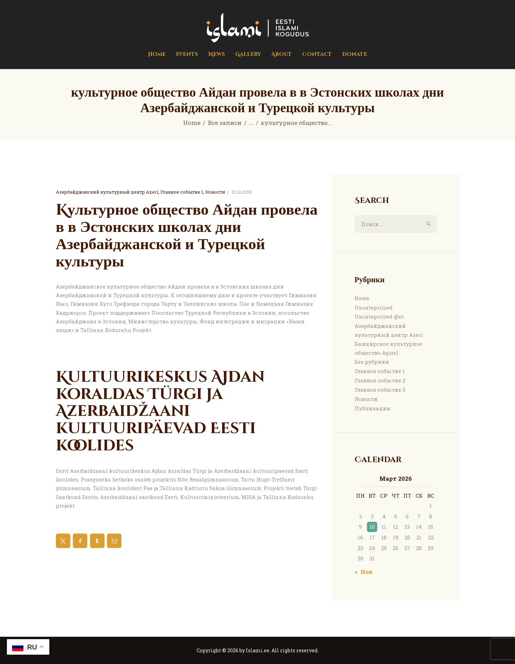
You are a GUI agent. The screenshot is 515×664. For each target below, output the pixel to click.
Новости (215, 192)
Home (191, 123)
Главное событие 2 (380, 380)
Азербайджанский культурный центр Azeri (107, 192)
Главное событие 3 (380, 389)
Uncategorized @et (379, 316)
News (362, 298)
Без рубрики (372, 361)
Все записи (224, 123)
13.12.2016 (242, 192)
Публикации (372, 408)
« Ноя (364, 572)
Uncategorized (374, 307)
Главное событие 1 (181, 192)
